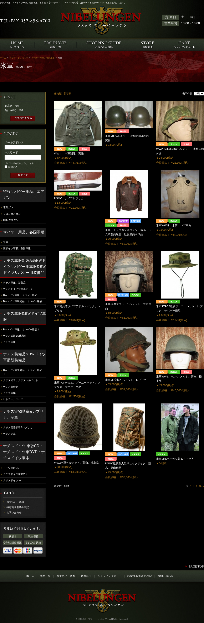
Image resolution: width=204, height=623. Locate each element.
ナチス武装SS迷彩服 (14, 335)
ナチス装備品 (10, 386)
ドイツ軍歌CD (11, 467)
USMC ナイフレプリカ (69, 198)
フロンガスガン (12, 213)
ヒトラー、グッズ (13, 399)
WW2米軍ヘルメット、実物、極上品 (76, 462)
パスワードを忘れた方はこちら (19, 163)
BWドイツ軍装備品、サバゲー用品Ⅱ (22, 372)
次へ (201, 486)
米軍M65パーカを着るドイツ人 (175, 458)
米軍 (5, 242)
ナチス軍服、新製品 (14, 282)
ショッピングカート (109, 576)
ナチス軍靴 (9, 393)
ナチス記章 (9, 433)
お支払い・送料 (15, 502)
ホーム (3, 58)
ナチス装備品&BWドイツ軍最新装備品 (24, 357)
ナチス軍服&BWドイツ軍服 (24, 316)
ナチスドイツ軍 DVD (15, 474)
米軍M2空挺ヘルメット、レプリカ (126, 379)
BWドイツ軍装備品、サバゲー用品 (22, 301)
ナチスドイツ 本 (12, 480)
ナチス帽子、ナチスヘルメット (20, 380)
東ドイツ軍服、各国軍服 (17, 248)
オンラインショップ (19, 58)
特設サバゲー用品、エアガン (23, 194)
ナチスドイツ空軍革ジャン (18, 288)
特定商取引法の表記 (17, 507)
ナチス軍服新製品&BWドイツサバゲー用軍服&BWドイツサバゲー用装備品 (24, 266)
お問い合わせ (13, 512)
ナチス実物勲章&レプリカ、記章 (23, 414)
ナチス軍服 (9, 342)
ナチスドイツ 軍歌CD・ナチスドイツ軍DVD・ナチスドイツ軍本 (24, 452)
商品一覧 (45, 576)
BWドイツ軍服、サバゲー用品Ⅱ (21, 329)
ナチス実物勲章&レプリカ (17, 427)
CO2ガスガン (10, 220)
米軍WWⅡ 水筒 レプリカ (173, 225)
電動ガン (8, 207)
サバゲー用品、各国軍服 (43, 58)
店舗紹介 (86, 576)
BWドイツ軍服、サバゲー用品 (20, 295)
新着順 (67, 93)
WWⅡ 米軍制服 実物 (69, 153)
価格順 (58, 93)
